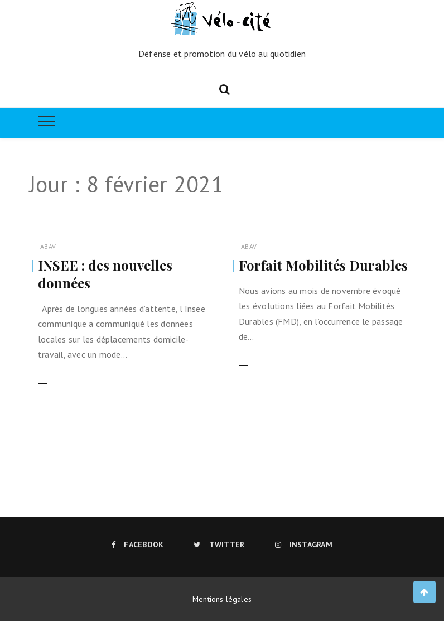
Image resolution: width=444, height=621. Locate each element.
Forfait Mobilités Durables (323, 265)
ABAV (48, 246)
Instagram (303, 545)
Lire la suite (60, 377)
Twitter (219, 545)
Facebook (137, 545)
